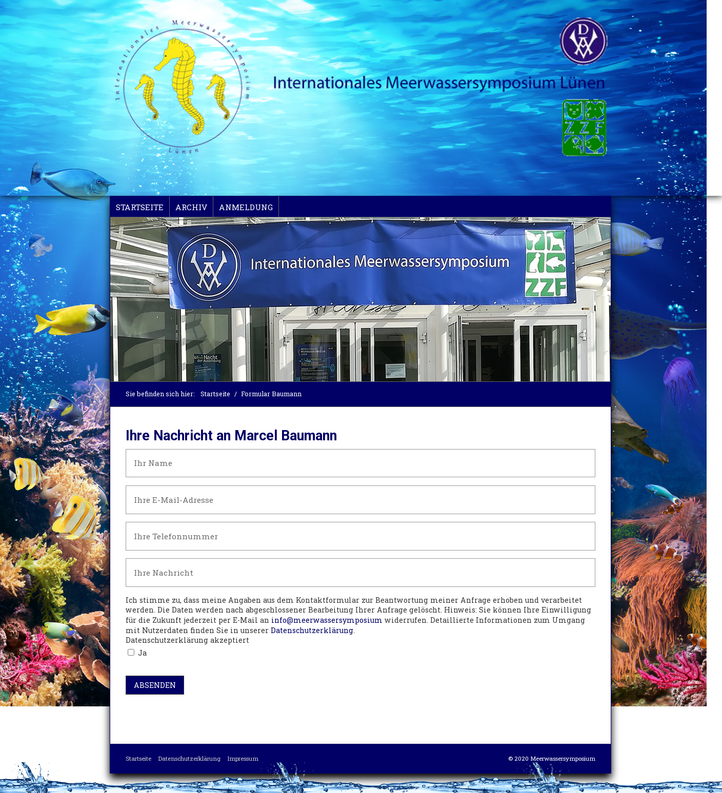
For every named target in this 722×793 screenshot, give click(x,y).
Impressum (242, 758)
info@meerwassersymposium (327, 620)
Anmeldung (246, 207)
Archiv (191, 207)
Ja (142, 653)
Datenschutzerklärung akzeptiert (187, 640)
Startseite (140, 207)
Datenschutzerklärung (312, 630)
